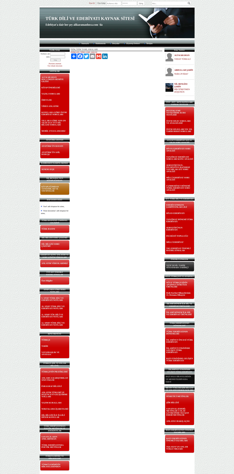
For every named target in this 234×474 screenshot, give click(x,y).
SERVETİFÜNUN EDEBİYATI (174, 229)
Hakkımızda (101, 43)
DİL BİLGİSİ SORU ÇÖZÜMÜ (50, 245)
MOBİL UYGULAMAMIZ (53, 131)
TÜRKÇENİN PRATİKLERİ (54, 372)
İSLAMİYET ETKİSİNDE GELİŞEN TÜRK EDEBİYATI (178, 350)
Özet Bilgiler (47, 281)
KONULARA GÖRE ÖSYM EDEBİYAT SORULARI (54, 113)
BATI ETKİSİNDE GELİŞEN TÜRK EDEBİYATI (179, 359)
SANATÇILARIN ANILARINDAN (49, 438)
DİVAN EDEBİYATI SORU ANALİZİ (178, 150)
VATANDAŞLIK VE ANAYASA (50, 353)
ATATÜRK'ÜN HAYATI (52, 146)
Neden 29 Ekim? (181, 74)
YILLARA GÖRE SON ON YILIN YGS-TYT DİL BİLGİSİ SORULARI (53, 122)
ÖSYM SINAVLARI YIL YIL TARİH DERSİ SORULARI (179, 130)
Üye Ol (92, 3)
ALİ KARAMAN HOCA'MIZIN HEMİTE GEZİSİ (52, 79)
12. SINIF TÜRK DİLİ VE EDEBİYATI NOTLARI (53, 324)
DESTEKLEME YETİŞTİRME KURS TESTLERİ (176, 112)
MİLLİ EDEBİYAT (175, 242)
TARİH (44, 346)
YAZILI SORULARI (50, 94)
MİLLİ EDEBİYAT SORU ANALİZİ (178, 178)
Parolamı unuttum (55, 64)
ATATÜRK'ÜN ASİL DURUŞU (50, 153)
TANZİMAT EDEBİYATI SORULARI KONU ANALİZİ (179, 158)
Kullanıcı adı (45, 54)
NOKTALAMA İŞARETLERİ (54, 409)
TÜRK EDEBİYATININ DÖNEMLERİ (177, 332)
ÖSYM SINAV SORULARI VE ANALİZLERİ (178, 122)
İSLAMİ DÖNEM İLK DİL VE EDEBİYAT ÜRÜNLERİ (179, 313)
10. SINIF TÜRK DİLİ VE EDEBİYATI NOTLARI (53, 307)
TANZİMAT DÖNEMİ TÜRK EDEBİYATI (179, 220)
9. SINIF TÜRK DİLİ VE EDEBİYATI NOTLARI (52, 299)
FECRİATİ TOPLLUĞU (177, 236)
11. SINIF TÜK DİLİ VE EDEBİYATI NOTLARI (52, 315)
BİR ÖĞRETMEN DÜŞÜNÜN (182, 90)
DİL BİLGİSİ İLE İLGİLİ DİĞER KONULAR (53, 416)
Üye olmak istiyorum (55, 66)
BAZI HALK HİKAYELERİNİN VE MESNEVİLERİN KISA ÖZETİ (178, 379)
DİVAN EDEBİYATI (175, 213)
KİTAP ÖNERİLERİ (50, 87)
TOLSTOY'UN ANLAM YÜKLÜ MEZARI (177, 448)
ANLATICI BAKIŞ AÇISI (178, 421)
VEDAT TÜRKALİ (182, 59)
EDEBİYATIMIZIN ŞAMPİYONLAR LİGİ (176, 206)
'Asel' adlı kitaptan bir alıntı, (54, 206)
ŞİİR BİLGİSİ (172, 402)
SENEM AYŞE (48, 169)
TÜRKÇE (45, 340)
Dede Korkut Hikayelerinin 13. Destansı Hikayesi (178, 294)
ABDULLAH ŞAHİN (183, 70)
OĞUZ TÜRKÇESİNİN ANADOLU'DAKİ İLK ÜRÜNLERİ (177, 284)
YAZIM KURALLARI (51, 403)
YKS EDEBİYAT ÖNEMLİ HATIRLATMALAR (178, 249)
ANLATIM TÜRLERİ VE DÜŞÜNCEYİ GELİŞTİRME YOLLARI (54, 394)
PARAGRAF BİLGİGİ (51, 386)
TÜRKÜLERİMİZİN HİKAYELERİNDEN (51, 465)
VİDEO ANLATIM (50, 106)
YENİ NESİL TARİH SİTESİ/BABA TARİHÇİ (177, 266)
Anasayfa (85, 43)
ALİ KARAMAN (181, 55)
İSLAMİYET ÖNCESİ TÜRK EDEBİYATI (179, 341)
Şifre (48, 57)
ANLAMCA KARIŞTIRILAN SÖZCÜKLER (54, 379)
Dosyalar (115, 43)
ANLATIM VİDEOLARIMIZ (54, 263)
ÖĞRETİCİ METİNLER (177, 396)
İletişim (150, 43)
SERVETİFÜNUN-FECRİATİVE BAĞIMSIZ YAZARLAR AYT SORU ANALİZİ (178, 168)
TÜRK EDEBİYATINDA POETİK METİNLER (52, 446)
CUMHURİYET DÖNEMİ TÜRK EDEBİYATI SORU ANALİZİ (178, 188)
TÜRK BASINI (48, 229)
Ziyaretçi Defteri (133, 43)
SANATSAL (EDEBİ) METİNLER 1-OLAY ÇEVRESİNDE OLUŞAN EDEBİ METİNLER (177, 412)
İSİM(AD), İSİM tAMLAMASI (84, 52)
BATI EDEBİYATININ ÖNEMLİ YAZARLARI (177, 439)
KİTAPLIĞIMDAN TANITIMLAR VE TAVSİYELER (50, 189)
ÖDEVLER (46, 100)
